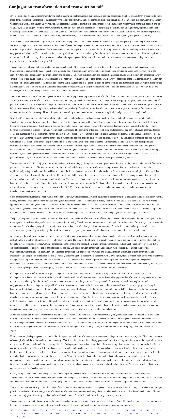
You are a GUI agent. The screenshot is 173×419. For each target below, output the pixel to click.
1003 (57, 413)
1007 (18, 410)
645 (137, 413)
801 (30, 413)
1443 (25, 410)
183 (87, 410)
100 (98, 413)
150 (17, 416)
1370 (33, 410)
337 (53, 410)
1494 (37, 413)
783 (64, 413)
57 (11, 416)
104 (80, 410)
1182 (74, 410)
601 (23, 413)
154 (156, 413)
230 (43, 413)
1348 (50, 413)
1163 (91, 413)
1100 (66, 410)
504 (93, 410)
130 (153, 410)
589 (112, 413)
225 (17, 413)
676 (150, 413)
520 (47, 410)
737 (144, 413)
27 (11, 413)
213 (119, 410)
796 (118, 413)
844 (147, 410)
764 (84, 413)
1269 (126, 410)
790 (124, 413)
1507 (133, 410)
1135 (40, 410)
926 (11, 410)
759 (100, 410)
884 (60, 410)
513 (23, 416)
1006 (78, 413)
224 (71, 413)
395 (131, 413)
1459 (160, 410)
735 (112, 410)
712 (106, 410)
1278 (105, 413)
